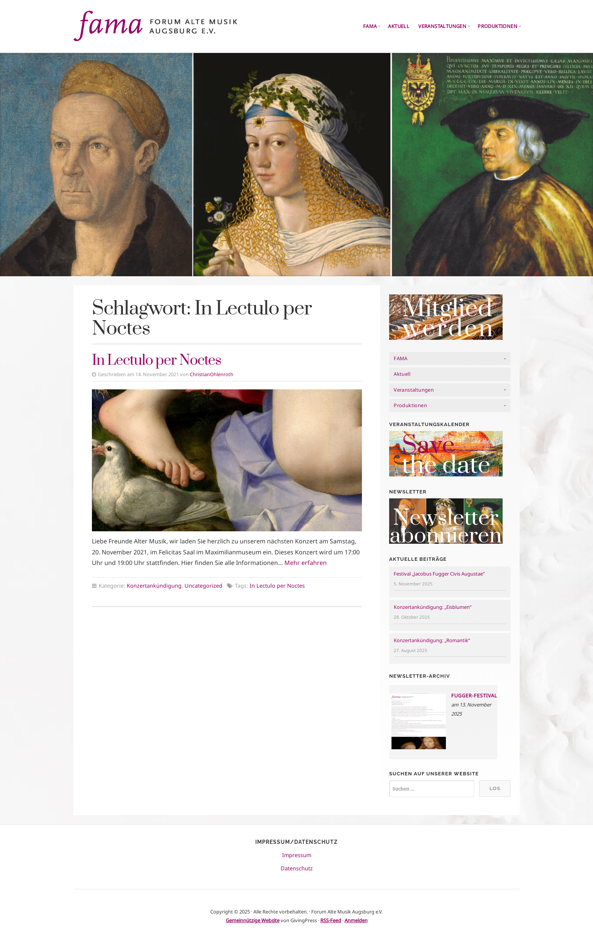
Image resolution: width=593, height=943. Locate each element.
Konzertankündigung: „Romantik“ (432, 640)
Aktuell (398, 26)
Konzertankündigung (154, 585)
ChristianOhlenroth (211, 374)
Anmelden (356, 920)
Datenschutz (297, 868)
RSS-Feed (330, 920)
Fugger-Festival (474, 695)
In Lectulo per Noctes (156, 361)
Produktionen (497, 26)
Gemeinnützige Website (252, 920)
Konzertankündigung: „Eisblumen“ (433, 607)
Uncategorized (203, 585)
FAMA (370, 26)
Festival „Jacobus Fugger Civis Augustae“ (439, 573)
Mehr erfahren (305, 563)
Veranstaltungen (442, 26)
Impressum (296, 855)
